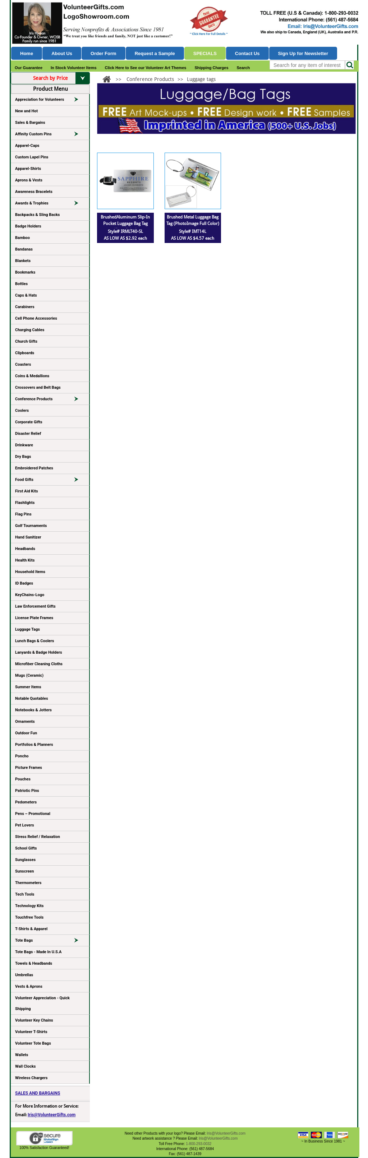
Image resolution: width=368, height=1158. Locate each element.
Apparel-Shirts (28, 168)
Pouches (23, 779)
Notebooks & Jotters (33, 710)
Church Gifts (26, 341)
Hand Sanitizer (28, 537)
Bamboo (22, 237)
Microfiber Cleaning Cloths (39, 664)
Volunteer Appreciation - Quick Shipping (42, 1003)
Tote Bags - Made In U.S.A (38, 952)
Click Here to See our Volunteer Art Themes (146, 68)
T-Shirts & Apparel (31, 929)
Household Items (30, 571)
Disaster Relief (28, 433)
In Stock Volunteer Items (74, 68)
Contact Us (247, 53)
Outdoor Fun (26, 733)
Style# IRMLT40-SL (125, 231)
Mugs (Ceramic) (29, 675)
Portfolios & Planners (34, 744)
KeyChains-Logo (29, 594)
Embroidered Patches (34, 468)
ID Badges (24, 583)
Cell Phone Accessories (36, 318)
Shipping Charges (211, 68)
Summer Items (28, 687)
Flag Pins (23, 514)
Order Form (103, 53)
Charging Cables (29, 330)
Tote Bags (50, 941)
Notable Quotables (31, 698)
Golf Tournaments (31, 525)
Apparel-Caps (27, 145)
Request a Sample (155, 53)
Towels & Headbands (33, 963)
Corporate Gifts (28, 422)
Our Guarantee (28, 68)
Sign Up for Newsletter (303, 53)
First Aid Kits (26, 491)
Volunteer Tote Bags (33, 1043)
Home (26, 53)
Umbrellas (24, 975)
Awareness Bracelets (33, 191)
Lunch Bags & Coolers (34, 641)
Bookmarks (25, 272)
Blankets (23, 260)
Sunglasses (25, 859)
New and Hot (26, 111)
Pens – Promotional (32, 813)
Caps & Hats (26, 295)
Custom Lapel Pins (32, 157)
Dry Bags (23, 456)
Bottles (21, 283)
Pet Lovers (24, 825)
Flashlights (24, 502)
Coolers (22, 410)
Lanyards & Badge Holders (38, 652)
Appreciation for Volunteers (50, 100)
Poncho (22, 756)
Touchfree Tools (29, 917)
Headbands (25, 548)
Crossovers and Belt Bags (38, 387)
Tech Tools (24, 894)
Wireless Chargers (31, 1078)
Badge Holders (28, 226)
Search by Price (61, 78)
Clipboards (24, 353)
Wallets (21, 1055)
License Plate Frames (34, 618)
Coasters (23, 364)
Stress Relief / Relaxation (37, 836)
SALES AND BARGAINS (37, 1093)
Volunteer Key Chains (34, 1020)
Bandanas (24, 249)
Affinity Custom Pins (50, 135)
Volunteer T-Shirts (31, 1031)
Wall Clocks (25, 1066)
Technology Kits (29, 906)
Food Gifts (50, 481)
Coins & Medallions (32, 376)
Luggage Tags (27, 629)
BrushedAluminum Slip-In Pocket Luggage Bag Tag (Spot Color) (125, 224)
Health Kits (24, 560)
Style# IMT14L (192, 231)
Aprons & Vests (28, 180)
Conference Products (50, 400)
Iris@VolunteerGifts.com (51, 1114)
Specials (205, 53)
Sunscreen (24, 871)
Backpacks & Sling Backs (37, 214)
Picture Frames (28, 767)
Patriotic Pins (27, 790)
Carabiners (24, 307)
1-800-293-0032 (198, 1144)
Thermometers (28, 882)
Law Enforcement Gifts (35, 606)
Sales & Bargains (30, 122)
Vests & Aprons (28, 986)
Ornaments (25, 721)
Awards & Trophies (50, 204)
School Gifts (26, 848)
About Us (61, 53)
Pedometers (26, 802)
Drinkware (24, 445)
